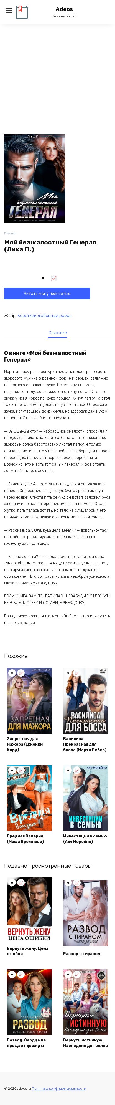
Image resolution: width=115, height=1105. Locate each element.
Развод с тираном (81, 954)
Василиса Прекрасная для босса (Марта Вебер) (84, 744)
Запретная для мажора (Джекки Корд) (25, 744)
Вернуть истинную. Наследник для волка (85, 1043)
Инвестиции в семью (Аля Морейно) (85, 839)
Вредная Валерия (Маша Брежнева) (25, 839)
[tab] (58, 332)
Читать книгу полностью (47, 293)
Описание (57, 333)
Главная (10, 233)
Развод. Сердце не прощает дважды (26, 1043)
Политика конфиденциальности (59, 1088)
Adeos (64, 9)
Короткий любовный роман (44, 315)
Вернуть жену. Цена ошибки (27, 951)
